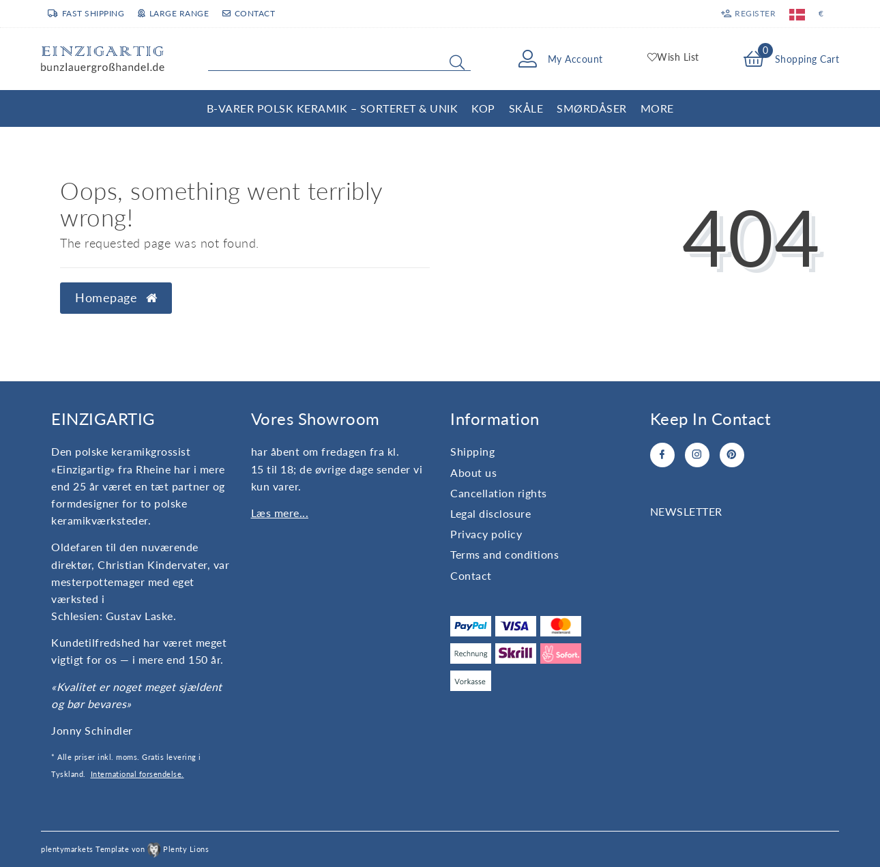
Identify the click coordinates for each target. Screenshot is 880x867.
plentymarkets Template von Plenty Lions (125, 848)
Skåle (526, 108)
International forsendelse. (137, 773)
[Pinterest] (732, 455)
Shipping (472, 451)
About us (473, 472)
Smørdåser (592, 108)
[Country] (797, 13)
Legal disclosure (490, 513)
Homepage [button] (116, 298)
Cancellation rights (498, 492)
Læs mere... (280, 512)
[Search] (457, 62)
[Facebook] (662, 455)
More (657, 108)
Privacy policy (486, 533)
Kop (483, 108)
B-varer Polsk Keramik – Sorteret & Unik (332, 108)
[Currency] (821, 13)
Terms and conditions (504, 554)
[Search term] (339, 59)
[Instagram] (697, 455)
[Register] (748, 13)
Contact (248, 13)
